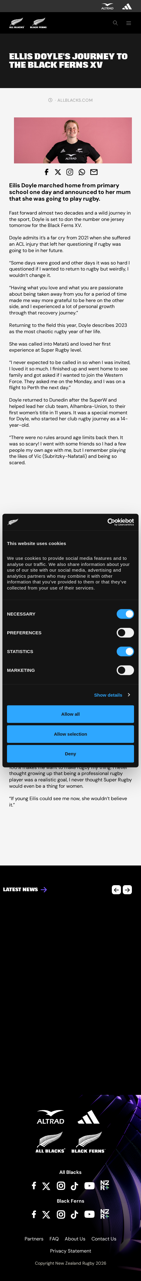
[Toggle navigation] (128, 23)
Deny (70, 753)
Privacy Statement (70, 1251)
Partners (34, 1239)
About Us (75, 1239)
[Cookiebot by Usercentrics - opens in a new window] (107, 522)
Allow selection (70, 733)
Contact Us (103, 1239)
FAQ (54, 1239)
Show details (108, 694)
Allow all (70, 714)
